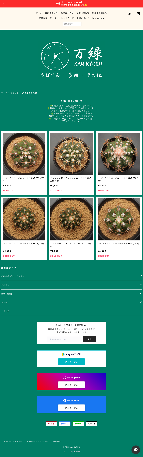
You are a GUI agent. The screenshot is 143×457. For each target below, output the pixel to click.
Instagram (98, 18)
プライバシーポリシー (12, 441)
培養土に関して (99, 13)
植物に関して (83, 13)
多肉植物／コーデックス (13, 276)
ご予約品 (5, 311)
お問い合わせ (83, 18)
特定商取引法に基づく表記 (38, 441)
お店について (51, 13)
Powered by (71, 452)
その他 (4, 302)
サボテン (15, 93)
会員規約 (57, 441)
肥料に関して (45, 18)
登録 (90, 339)
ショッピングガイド (64, 18)
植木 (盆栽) (6, 294)
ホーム (39, 13)
